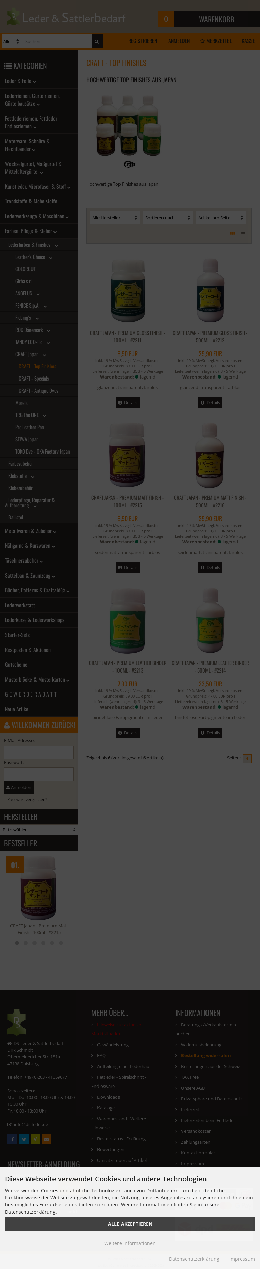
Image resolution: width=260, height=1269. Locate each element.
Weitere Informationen (130, 1243)
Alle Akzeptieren (130, 1224)
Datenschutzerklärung (194, 1258)
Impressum (242, 1258)
